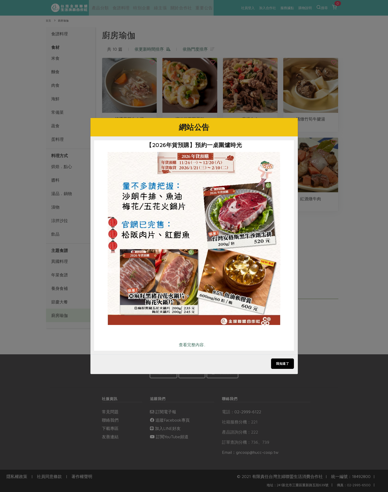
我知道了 (282, 363)
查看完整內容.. (192, 344)
